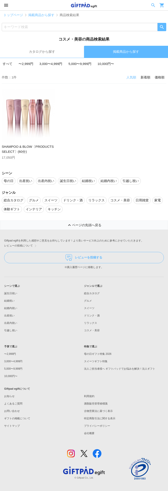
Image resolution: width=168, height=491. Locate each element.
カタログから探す (42, 51)
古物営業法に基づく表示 (98, 411)
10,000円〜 (105, 64)
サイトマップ (12, 425)
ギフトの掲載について (17, 418)
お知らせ (9, 396)
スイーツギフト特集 (96, 361)
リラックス (90, 323)
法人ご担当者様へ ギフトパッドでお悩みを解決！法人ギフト (119, 368)
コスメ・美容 (92, 330)
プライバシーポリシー (97, 425)
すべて (7, 64)
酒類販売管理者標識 (96, 403)
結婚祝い (9, 300)
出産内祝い (10, 323)
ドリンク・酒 (92, 315)
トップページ (13, 15)
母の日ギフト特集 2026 (97, 353)
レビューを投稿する (84, 257)
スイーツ (89, 308)
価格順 (160, 77)
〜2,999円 (25, 64)
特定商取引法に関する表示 (99, 418)
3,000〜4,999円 (50, 64)
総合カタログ (92, 293)
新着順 (145, 77)
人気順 (131, 77)
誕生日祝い (10, 293)
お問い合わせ (12, 411)
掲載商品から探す (41, 15)
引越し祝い (10, 330)
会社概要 (89, 433)
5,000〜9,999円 (80, 64)
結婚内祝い (10, 308)
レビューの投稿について (21, 245)
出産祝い (9, 315)
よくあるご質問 (13, 403)
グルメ (88, 300)
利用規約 (89, 396)
